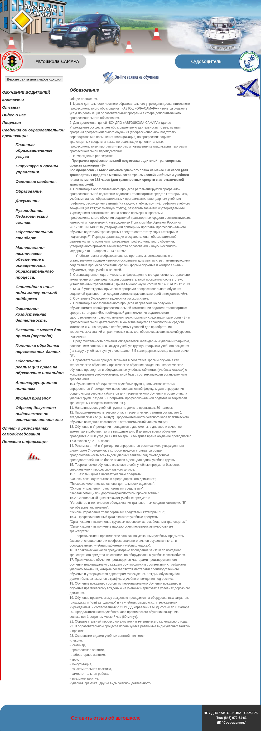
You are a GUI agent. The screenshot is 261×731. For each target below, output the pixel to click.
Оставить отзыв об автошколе (106, 717)
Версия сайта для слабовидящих (34, 79)
